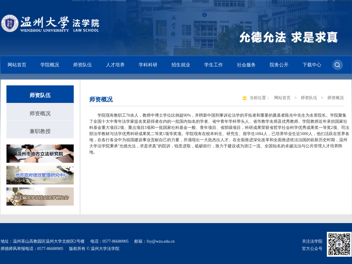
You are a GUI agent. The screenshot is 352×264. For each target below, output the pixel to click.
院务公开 (279, 64)
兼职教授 (40, 131)
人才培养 (115, 64)
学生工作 (213, 64)
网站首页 (17, 64)
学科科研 (148, 64)
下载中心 (312, 64)
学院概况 (49, 64)
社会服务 (246, 64)
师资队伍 (82, 64)
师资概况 (40, 113)
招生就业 (180, 64)
